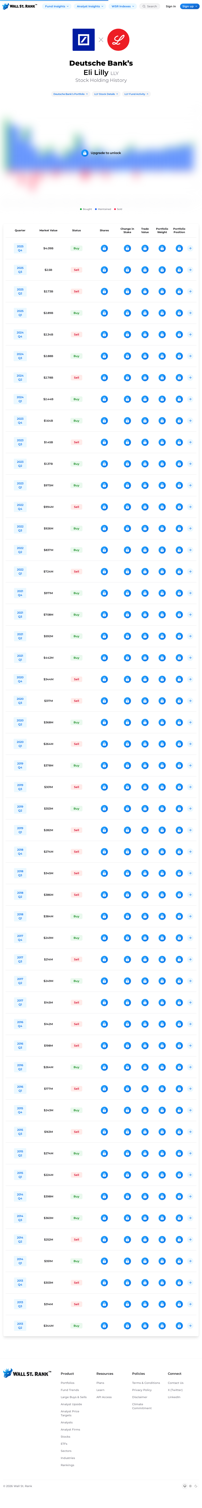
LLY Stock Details (106, 94)
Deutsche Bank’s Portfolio (70, 94)
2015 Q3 (20, 1132)
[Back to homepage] (19, 6)
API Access (104, 1397)
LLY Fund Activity (136, 94)
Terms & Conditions (146, 1383)
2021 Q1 (20, 657)
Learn (100, 1390)
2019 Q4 (20, 765)
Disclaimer (139, 1397)
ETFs (64, 1444)
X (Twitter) (175, 1390)
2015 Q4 (20, 1110)
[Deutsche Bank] (84, 40)
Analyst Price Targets (70, 1413)
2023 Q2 (20, 464)
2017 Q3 (20, 959)
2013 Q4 (20, 1282)
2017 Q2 (20, 981)
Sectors (66, 1451)
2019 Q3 (20, 787)
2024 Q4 (20, 334)
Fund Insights (57, 6)
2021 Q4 (20, 593)
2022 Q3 (20, 528)
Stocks (65, 1436)
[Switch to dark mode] (196, 1486)
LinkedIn (174, 1397)
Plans (100, 1383)
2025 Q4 (20, 248)
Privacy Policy (142, 1390)
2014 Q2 (20, 1239)
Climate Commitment (142, 1406)
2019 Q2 (20, 808)
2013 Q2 (20, 1325)
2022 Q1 (20, 571)
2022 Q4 (20, 507)
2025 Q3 (20, 270)
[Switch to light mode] (190, 1486)
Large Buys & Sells (74, 1397)
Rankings (67, 1465)
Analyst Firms (70, 1429)
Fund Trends (70, 1390)
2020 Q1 (20, 744)
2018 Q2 (20, 895)
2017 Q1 (20, 1002)
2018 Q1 (20, 916)
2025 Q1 (20, 313)
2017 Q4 (20, 938)
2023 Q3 (20, 442)
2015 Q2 (20, 1153)
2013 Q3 (20, 1304)
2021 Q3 (20, 614)
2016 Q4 (20, 1024)
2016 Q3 (20, 1045)
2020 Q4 (20, 679)
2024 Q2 (20, 377)
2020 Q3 (20, 701)
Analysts (67, 1422)
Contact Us (175, 1383)
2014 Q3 (20, 1218)
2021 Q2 (20, 636)
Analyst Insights (90, 6)
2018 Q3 (20, 873)
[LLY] (118, 40)
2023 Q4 (20, 420)
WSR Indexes (123, 6)
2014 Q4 (20, 1196)
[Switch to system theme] (185, 1486)
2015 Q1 (20, 1175)
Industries (68, 1458)
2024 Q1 (20, 399)
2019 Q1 (20, 830)
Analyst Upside (71, 1404)
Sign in (171, 6)
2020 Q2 (20, 722)
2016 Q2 (20, 1067)
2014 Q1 (20, 1261)
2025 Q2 (20, 291)
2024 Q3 (20, 356)
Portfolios (67, 1383)
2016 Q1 (20, 1088)
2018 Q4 (20, 851)
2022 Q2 (20, 550)
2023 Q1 (20, 485)
